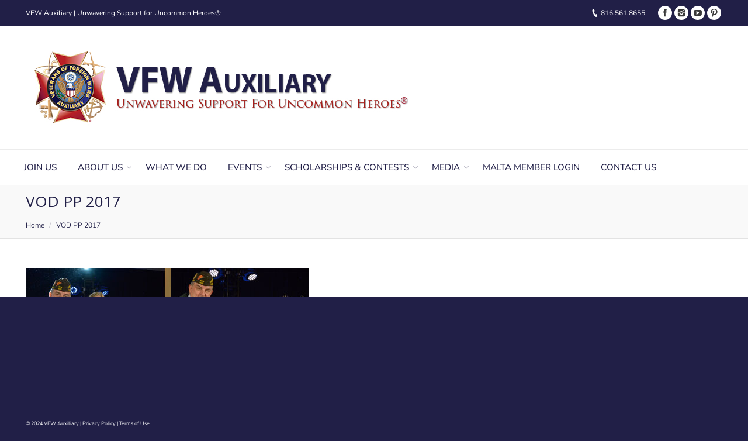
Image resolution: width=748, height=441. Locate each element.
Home (35, 225)
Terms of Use (134, 423)
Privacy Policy (99, 423)
